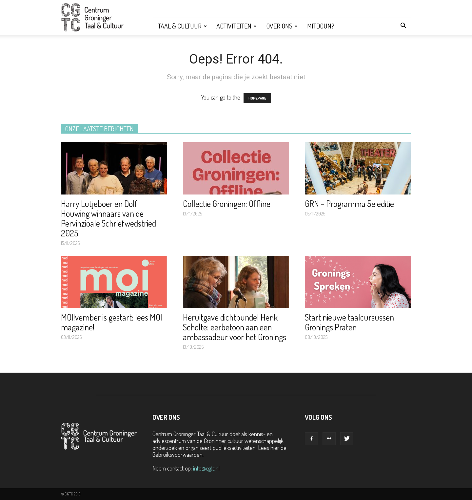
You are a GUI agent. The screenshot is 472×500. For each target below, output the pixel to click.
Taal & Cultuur (182, 26)
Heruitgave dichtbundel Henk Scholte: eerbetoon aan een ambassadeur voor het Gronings (234, 327)
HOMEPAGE (257, 98)
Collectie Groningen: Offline (226, 203)
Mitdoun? (320, 26)
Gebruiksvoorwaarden (177, 454)
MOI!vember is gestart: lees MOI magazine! (111, 322)
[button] (403, 26)
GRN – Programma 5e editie (349, 203)
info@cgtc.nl (206, 468)
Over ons (282, 26)
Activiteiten (236, 26)
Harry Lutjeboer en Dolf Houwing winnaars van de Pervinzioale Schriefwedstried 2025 (108, 218)
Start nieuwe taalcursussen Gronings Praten (349, 322)
